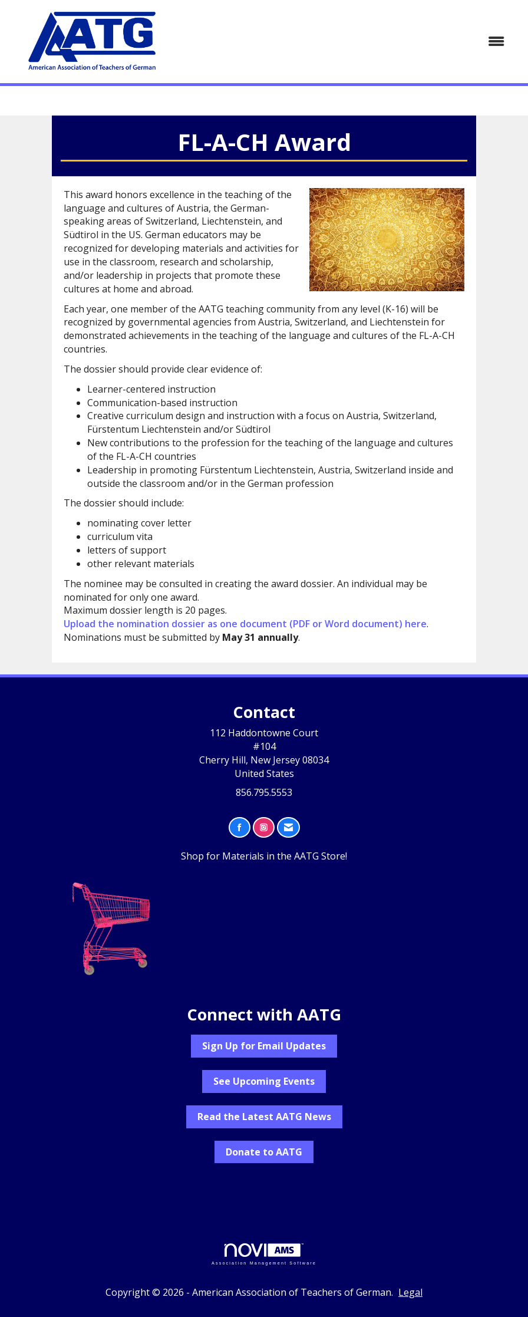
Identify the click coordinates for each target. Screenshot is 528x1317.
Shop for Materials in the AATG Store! (264, 856)
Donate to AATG (264, 1151)
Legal (410, 1292)
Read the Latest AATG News (264, 1116)
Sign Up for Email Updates (264, 1045)
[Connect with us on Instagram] (264, 827)
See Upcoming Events (264, 1081)
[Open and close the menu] (346, 41)
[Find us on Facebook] (239, 827)
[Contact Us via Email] (288, 827)
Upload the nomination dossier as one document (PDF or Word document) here (245, 623)
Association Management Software (264, 1254)
